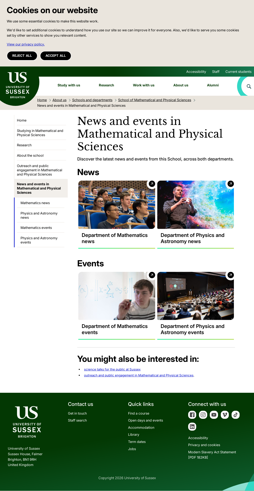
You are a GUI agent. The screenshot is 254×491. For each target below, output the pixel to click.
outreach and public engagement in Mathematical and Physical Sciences (138, 375)
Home (21, 120)
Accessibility (196, 71)
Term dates (137, 442)
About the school (30, 155)
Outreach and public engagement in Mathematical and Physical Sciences (39, 170)
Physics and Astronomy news (39, 215)
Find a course (138, 413)
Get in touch (77, 413)
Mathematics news (35, 203)
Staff (215, 71)
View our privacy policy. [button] (26, 44)
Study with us (69, 85)
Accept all (56, 56)
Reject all (22, 56)
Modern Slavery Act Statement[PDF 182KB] (212, 455)
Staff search (77, 420)
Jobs (132, 449)
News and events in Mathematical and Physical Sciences (39, 188)
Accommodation (141, 428)
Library (133, 435)
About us (180, 85)
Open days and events (145, 420)
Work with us (144, 85)
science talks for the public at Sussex (112, 370)
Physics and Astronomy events (39, 240)
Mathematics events (36, 227)
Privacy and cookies (204, 445)
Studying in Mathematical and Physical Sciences (40, 133)
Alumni (213, 85)
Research (106, 85)
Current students (238, 71)
